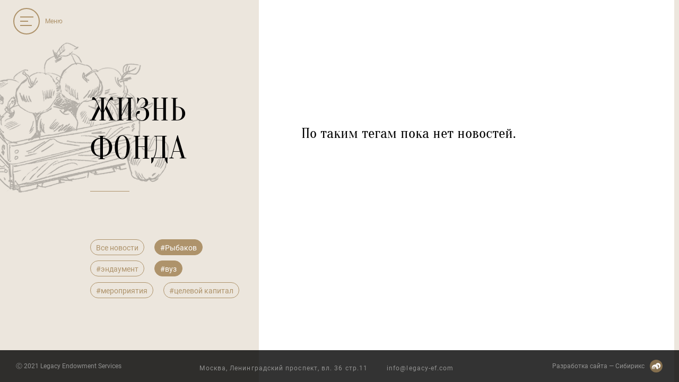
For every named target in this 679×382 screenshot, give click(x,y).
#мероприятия (121, 290)
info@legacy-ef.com (420, 368)
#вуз (168, 269)
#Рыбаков (178, 248)
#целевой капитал (201, 290)
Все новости (117, 248)
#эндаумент (117, 269)
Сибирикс (630, 366)
